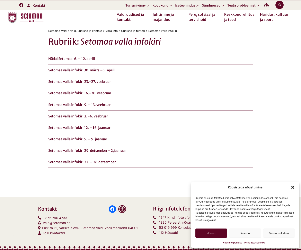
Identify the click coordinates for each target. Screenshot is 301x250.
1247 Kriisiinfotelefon (175, 217)
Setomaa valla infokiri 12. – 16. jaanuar (79, 127)
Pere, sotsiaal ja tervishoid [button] (201, 17)
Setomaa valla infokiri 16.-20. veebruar (79, 93)
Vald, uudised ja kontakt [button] (130, 17)
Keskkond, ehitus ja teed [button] (239, 17)
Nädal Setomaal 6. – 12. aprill (71, 58)
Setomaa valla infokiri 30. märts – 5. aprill (81, 70)
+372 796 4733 (55, 218)
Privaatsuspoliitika (255, 242)
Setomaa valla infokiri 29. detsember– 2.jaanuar (87, 150)
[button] (293, 187)
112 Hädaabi (168, 233)
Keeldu (245, 233)
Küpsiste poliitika (232, 242)
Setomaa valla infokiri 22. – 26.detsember (82, 162)
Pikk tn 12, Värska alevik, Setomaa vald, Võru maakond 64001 (90, 228)
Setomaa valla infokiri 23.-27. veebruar (79, 81)
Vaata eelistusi (279, 233)
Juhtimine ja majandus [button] (163, 17)
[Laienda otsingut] (279, 5)
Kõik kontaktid (54, 233)
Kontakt (39, 5)
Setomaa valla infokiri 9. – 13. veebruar (79, 104)
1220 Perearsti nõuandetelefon (182, 223)
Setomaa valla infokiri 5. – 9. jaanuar (77, 139)
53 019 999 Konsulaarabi (178, 227)
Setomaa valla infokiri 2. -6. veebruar (78, 116)
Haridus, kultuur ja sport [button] (274, 17)
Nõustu (211, 233)
